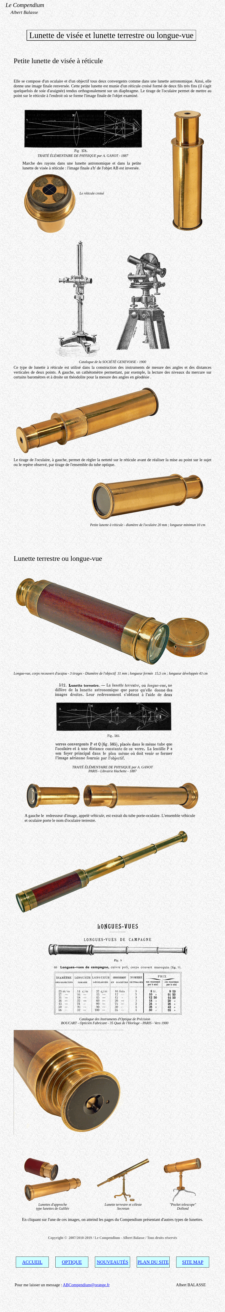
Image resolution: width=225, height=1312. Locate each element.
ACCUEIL (32, 1262)
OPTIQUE (72, 1262)
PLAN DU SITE (153, 1262)
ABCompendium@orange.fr (86, 1285)
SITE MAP (192, 1262)
